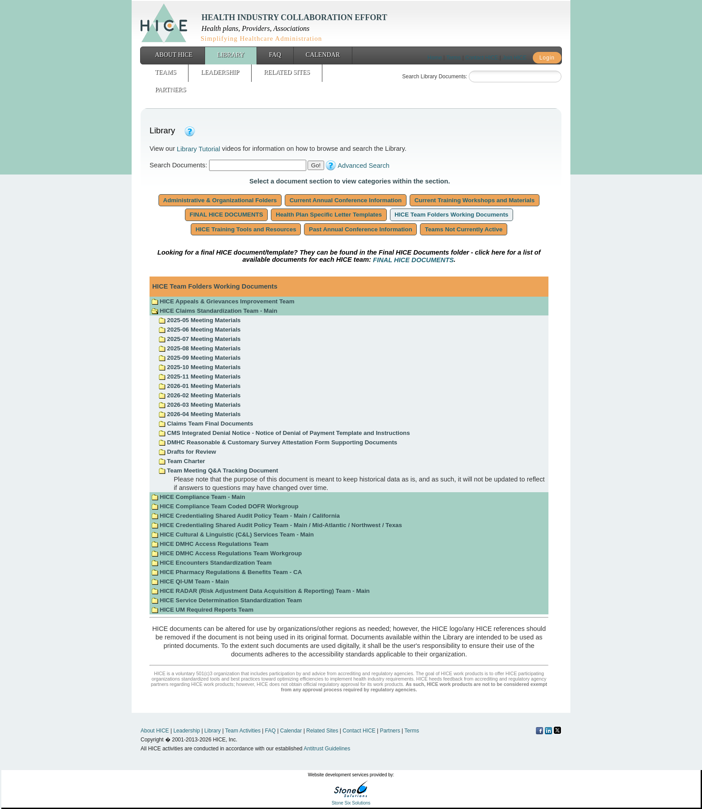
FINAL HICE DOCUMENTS (226, 214)
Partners (170, 89)
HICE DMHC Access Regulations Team (210, 544)
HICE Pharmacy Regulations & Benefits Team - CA (226, 572)
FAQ (275, 54)
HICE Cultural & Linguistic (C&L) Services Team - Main (232, 534)
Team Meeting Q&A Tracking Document (218, 470)
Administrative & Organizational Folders (220, 200)
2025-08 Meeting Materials (199, 348)
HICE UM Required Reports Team (202, 609)
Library (230, 54)
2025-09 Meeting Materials (199, 357)
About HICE (174, 54)
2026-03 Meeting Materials (199, 404)
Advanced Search (364, 165)
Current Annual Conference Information (345, 200)
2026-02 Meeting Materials (199, 395)
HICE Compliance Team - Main (198, 497)
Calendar (323, 54)
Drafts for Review (187, 451)
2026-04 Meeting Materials (199, 414)
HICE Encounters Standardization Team (211, 562)
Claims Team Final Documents (205, 423)
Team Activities (243, 731)
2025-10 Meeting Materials (199, 367)
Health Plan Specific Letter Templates (328, 214)
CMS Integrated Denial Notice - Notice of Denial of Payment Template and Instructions (284, 433)
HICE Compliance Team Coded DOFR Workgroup (224, 506)
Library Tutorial (198, 149)
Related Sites (287, 72)
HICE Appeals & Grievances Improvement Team (222, 301)
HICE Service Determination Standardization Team (226, 600)
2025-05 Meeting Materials (199, 320)
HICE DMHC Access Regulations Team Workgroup (226, 553)
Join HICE (514, 58)
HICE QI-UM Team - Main (190, 581)
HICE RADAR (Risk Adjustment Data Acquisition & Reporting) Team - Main (260, 591)
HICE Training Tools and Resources (246, 229)
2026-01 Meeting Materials (199, 386)
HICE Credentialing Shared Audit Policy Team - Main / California (245, 515)
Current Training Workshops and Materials (474, 200)
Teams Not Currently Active (463, 229)
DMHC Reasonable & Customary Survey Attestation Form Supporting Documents (277, 442)
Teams (165, 72)
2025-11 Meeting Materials (199, 376)
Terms (453, 58)
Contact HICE (481, 58)
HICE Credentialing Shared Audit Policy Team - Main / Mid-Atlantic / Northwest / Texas (276, 525)
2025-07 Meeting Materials (199, 339)
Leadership (220, 72)
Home (435, 58)
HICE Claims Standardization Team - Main (214, 310)
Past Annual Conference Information (360, 229)
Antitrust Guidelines (327, 748)
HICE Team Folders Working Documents (451, 214)
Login (547, 58)
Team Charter (181, 461)
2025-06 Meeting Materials (199, 329)
